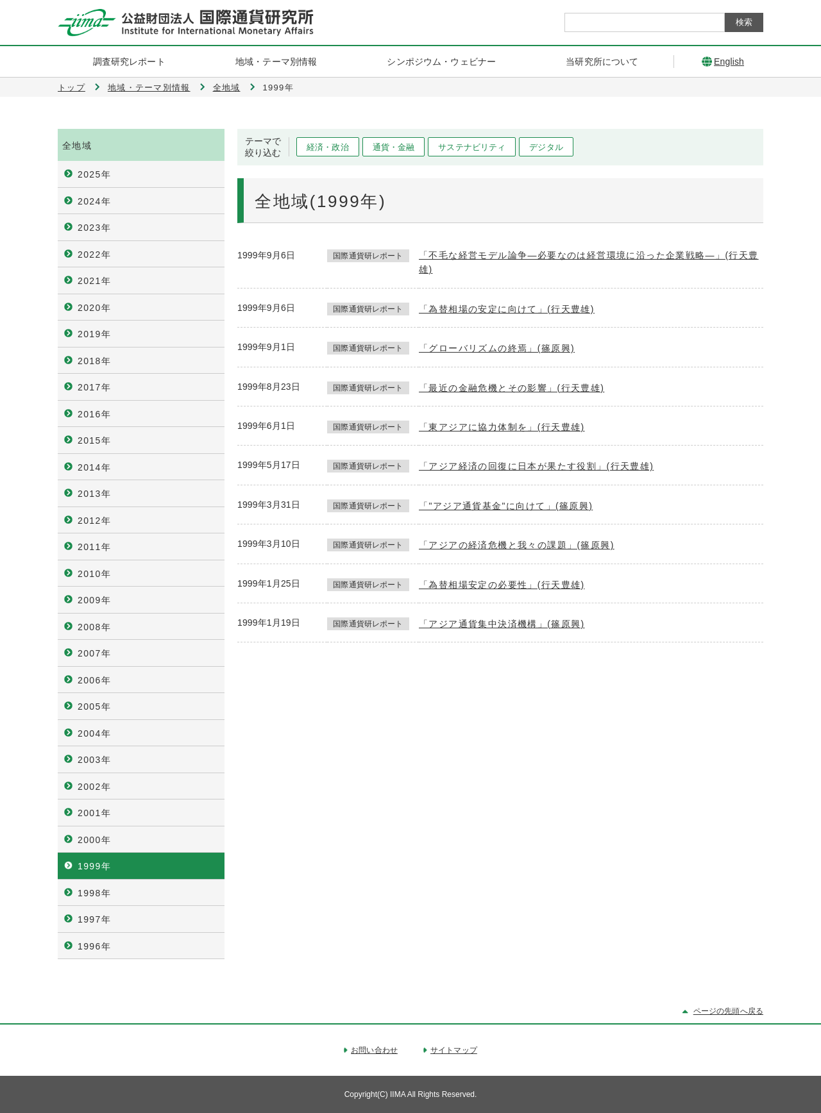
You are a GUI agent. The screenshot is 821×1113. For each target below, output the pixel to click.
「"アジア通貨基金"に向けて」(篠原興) (506, 506)
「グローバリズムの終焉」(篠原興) (497, 348)
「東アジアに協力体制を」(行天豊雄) (502, 427)
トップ (71, 87)
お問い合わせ (374, 1050)
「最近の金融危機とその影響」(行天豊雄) (511, 388)
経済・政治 (328, 147)
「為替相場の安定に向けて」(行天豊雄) (507, 309)
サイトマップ (453, 1050)
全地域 (227, 87)
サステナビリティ (471, 147)
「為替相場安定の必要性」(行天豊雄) (502, 585)
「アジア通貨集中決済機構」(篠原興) (502, 624)
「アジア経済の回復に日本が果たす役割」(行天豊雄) (536, 466)
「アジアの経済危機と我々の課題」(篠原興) (516, 545)
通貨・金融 (394, 147)
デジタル (546, 147)
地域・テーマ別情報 (149, 87)
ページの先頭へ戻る (728, 1011)
